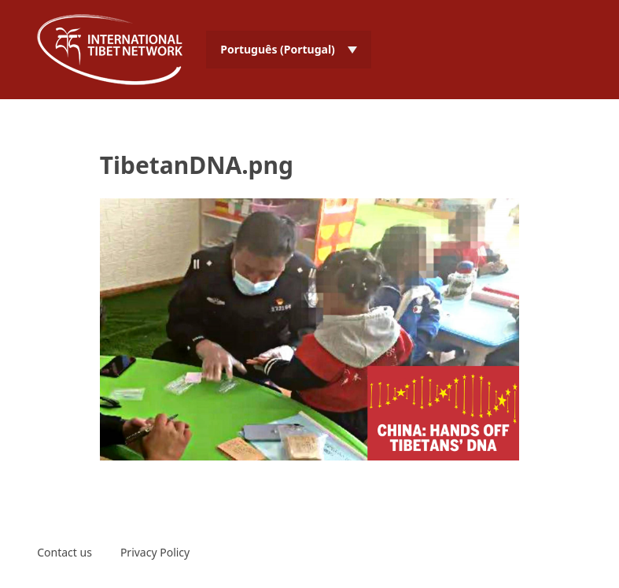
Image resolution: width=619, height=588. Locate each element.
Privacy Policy (155, 552)
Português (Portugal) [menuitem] (277, 49)
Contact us (64, 552)
